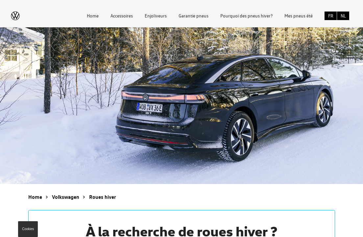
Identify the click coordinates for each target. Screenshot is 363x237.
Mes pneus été (298, 15)
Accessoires (121, 15)
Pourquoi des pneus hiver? (246, 15)
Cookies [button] (28, 229)
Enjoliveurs (156, 15)
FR (330, 15)
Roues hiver (102, 197)
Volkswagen (65, 197)
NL (343, 15)
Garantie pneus (193, 15)
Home (93, 15)
